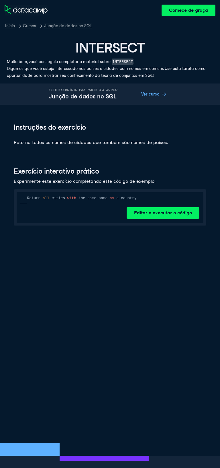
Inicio (10, 26)
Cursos (29, 26)
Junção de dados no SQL (68, 26)
